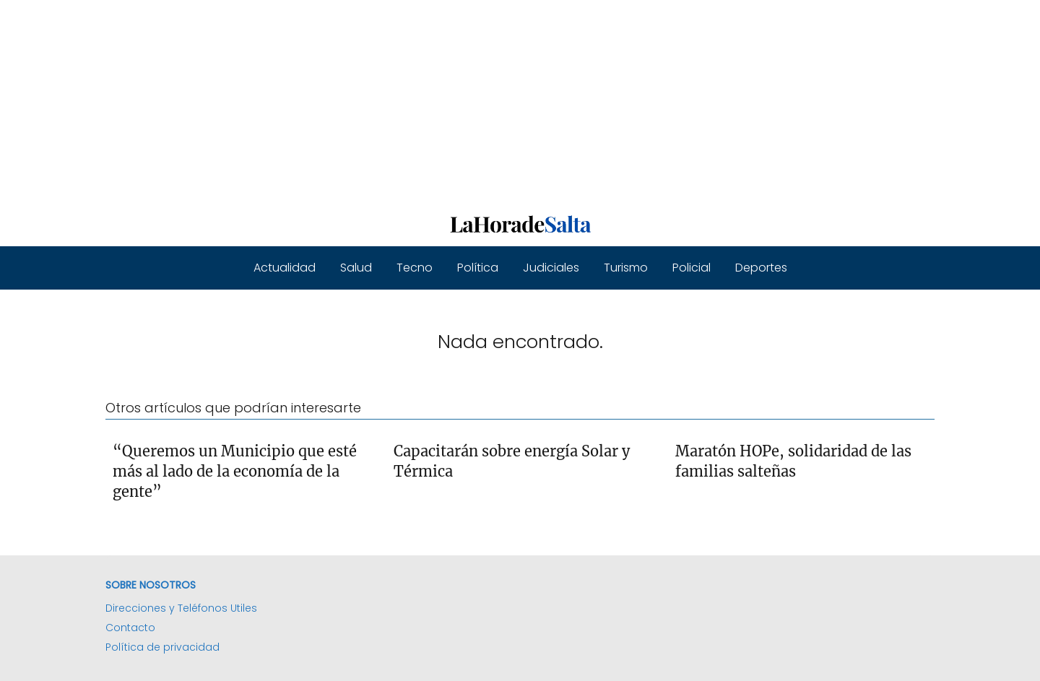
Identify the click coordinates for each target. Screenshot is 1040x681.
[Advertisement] (433, 101)
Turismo (626, 267)
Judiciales (551, 267)
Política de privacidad (162, 647)
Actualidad (285, 267)
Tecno (414, 267)
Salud (356, 267)
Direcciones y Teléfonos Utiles (181, 608)
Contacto (130, 627)
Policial (691, 267)
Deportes (761, 267)
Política (477, 267)
